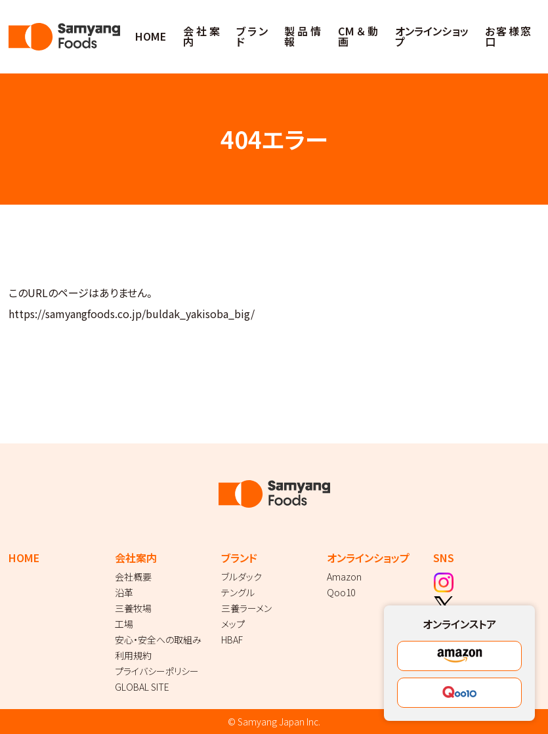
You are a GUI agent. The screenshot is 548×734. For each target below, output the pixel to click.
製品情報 (302, 36)
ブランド (252, 36)
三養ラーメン (246, 608)
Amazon (344, 576)
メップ (233, 623)
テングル (238, 592)
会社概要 (133, 576)
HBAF (232, 639)
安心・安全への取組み (158, 639)
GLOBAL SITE (142, 686)
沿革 (124, 592)
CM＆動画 (358, 36)
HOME (150, 36)
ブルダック (241, 576)
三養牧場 (133, 608)
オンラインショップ (432, 36)
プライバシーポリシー (157, 671)
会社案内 (201, 36)
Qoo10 (341, 592)
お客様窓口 (507, 36)
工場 (124, 623)
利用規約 (133, 655)
